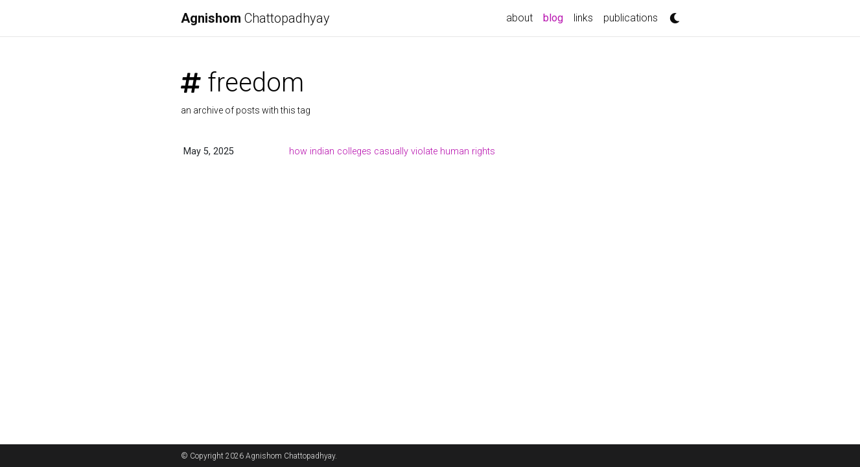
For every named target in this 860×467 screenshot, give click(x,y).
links (583, 18)
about (519, 18)
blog (553, 18)
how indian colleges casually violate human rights (392, 151)
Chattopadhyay (255, 18)
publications (630, 18)
